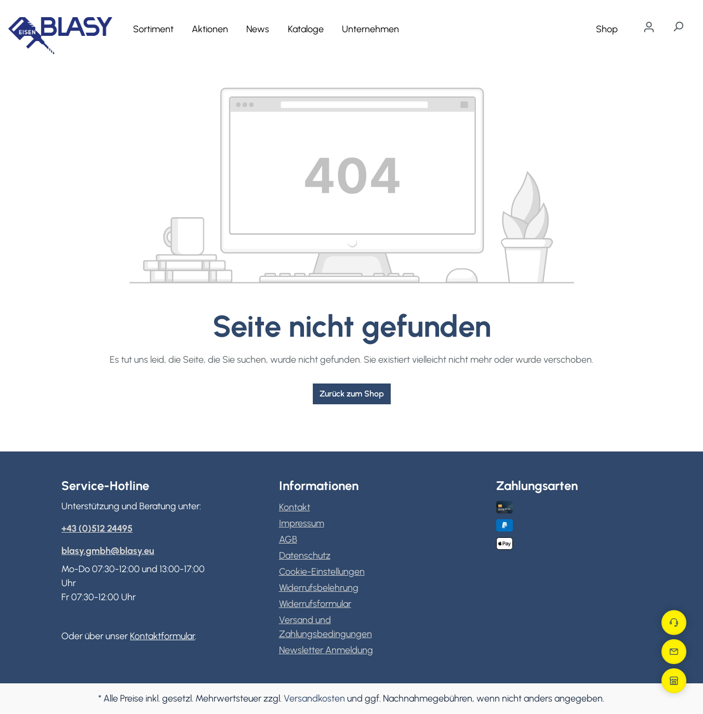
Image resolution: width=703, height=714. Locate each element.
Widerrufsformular (315, 604)
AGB (288, 539)
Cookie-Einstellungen (322, 571)
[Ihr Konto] (648, 27)
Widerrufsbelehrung (319, 587)
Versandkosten (314, 698)
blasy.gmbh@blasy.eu (107, 551)
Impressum (301, 523)
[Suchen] (678, 26)
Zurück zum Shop (352, 394)
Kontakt (294, 507)
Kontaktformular (162, 636)
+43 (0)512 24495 (96, 528)
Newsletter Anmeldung (326, 650)
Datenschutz (304, 555)
